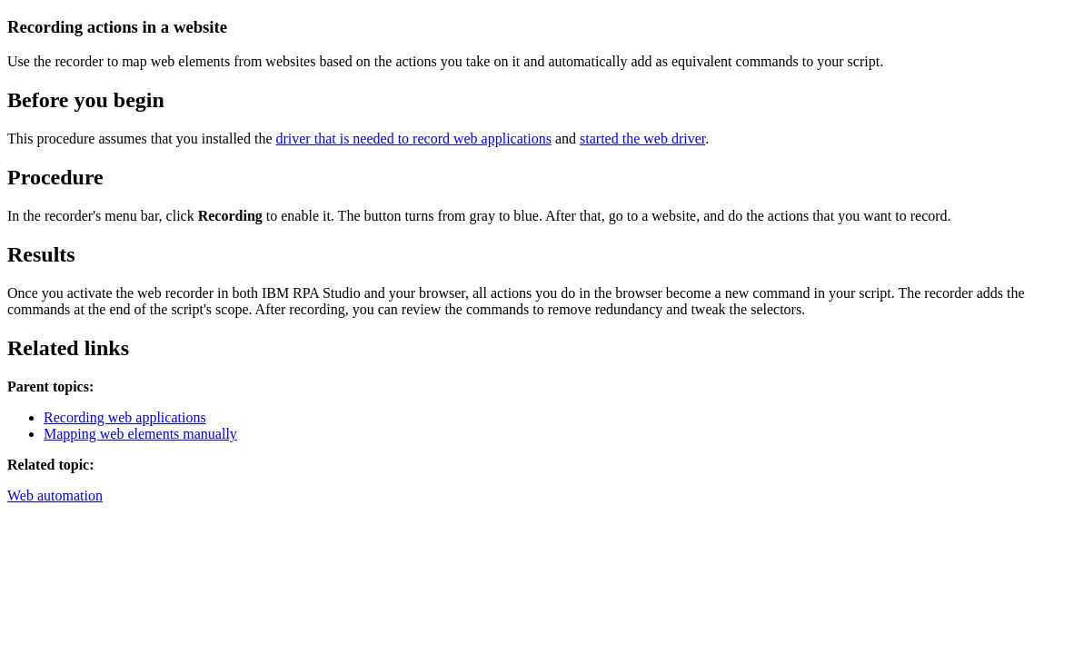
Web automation (55, 495)
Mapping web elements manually (140, 433)
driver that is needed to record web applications (413, 138)
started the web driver (642, 138)
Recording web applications (125, 417)
